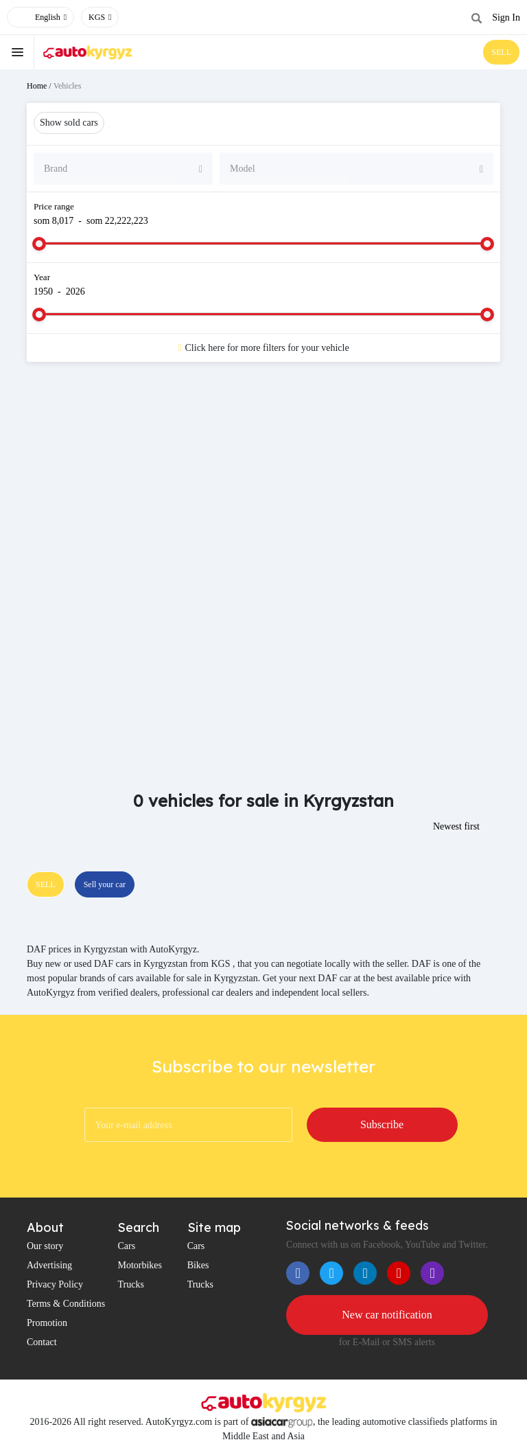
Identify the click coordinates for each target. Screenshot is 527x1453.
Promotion (47, 1323)
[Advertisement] (263, 482)
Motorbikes (139, 1265)
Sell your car (105, 884)
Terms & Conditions (66, 1303)
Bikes (198, 1265)
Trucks (130, 1284)
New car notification (387, 1314)
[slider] (39, 244)
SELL (501, 52)
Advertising (49, 1265)
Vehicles (68, 86)
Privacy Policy (55, 1284)
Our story (45, 1246)
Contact (42, 1342)
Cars (126, 1246)
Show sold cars (69, 122)
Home (37, 86)
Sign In (506, 17)
